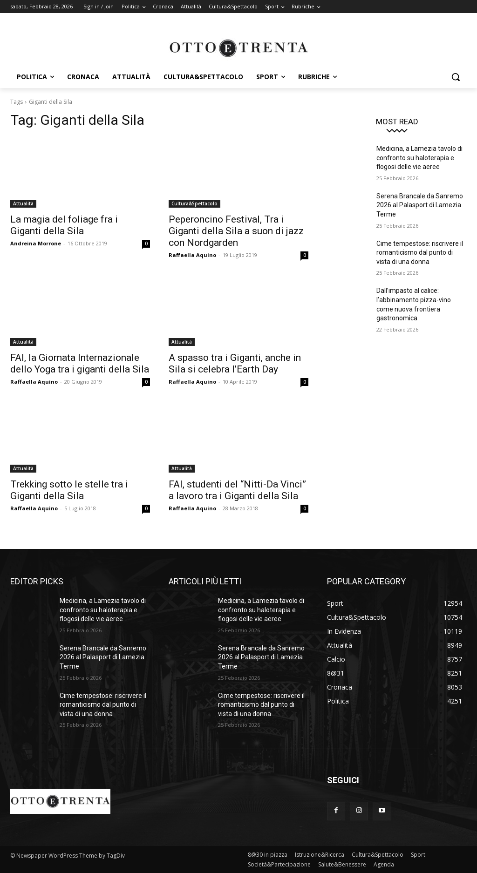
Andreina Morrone (35, 243)
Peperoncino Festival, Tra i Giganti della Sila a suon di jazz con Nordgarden (236, 231)
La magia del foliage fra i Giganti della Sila (64, 225)
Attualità (23, 203)
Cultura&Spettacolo (194, 203)
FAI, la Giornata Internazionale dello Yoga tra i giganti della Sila (79, 363)
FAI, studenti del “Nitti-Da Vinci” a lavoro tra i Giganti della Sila (237, 490)
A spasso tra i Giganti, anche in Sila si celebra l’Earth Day (235, 363)
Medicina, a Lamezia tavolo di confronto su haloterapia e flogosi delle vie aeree (419, 157)
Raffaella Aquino (192, 254)
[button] (455, 77)
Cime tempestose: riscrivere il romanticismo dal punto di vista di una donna (419, 252)
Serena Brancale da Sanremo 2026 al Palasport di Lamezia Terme (419, 205)
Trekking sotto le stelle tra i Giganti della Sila (69, 490)
